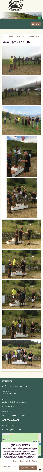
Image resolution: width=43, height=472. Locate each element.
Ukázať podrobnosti (9, 466)
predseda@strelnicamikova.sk (14, 402)
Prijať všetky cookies (28, 467)
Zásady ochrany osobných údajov (25, 461)
